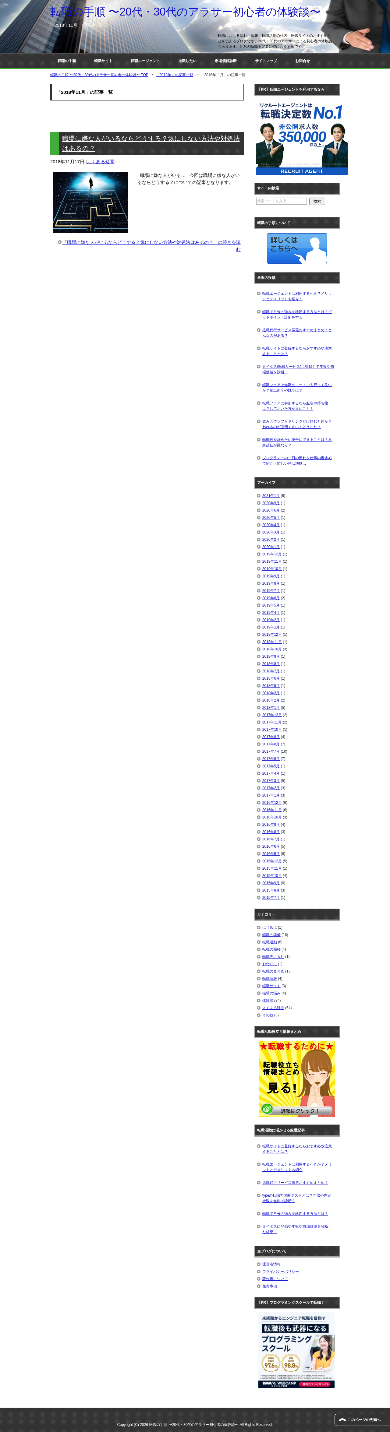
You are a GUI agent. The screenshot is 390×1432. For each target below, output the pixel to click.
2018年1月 (271, 707)
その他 (267, 1015)
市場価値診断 (226, 61)
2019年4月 (271, 612)
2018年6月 (271, 678)
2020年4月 (271, 525)
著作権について (275, 1279)
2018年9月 (271, 656)
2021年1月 (271, 496)
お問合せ (302, 61)
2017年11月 (272, 722)
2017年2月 (271, 788)
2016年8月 (271, 832)
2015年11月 (272, 868)
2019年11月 (272, 561)
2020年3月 (271, 532)
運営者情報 (271, 1264)
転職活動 (269, 942)
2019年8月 (271, 583)
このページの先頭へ (364, 1420)
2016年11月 (272, 810)
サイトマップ (266, 61)
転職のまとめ (273, 971)
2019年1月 (271, 627)
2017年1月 (271, 795)
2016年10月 (272, 817)
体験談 (267, 1000)
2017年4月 (271, 773)
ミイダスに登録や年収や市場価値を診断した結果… (297, 1229)
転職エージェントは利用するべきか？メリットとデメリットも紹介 (297, 1167)
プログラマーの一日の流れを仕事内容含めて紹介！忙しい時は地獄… (297, 461)
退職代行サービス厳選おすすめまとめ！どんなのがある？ (297, 333)
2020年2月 (271, 539)
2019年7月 (271, 591)
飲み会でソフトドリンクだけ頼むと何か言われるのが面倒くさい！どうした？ (297, 424)
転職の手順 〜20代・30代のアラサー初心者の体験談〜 (185, 11)
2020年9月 (271, 503)
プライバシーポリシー (280, 1271)
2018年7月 (271, 671)
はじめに (269, 927)
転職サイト (103, 61)
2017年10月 (272, 729)
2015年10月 (272, 876)
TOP (99, 75)
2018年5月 (271, 686)
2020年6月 (271, 510)
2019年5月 (271, 605)
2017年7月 (271, 751)
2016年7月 (271, 839)
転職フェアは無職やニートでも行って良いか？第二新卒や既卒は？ (297, 387)
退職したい (187, 61)
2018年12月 (272, 634)
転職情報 (269, 978)
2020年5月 (271, 517)
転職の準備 (271, 935)
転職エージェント (145, 61)
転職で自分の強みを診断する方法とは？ (295, 1214)
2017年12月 (272, 715)
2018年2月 (271, 700)
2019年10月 (272, 569)
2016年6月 (271, 846)
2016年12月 (272, 802)
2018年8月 (271, 664)
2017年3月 (271, 781)
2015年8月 (271, 890)
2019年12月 (272, 554)
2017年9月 (271, 737)
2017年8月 (271, 744)
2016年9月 (271, 824)
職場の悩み (271, 993)
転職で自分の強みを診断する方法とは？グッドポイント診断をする (297, 314)
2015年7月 (271, 897)
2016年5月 (271, 854)
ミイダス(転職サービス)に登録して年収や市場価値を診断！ (298, 369)
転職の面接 (271, 949)
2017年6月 (271, 759)
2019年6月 (271, 598)
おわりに (269, 964)
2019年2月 (271, 620)
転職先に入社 (273, 957)
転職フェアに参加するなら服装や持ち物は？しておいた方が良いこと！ (295, 406)
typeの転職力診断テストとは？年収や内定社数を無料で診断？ (297, 1198)
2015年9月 (271, 883)
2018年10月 (272, 649)
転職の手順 (67, 61)
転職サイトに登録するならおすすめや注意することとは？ (297, 351)
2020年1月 (271, 547)
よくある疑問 (100, 161)
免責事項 (269, 1286)
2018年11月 (272, 642)
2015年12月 (272, 861)
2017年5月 (271, 766)
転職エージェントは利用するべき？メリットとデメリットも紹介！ (297, 296)
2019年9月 (271, 576)
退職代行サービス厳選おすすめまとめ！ (295, 1182)
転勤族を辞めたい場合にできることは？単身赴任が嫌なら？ (297, 442)
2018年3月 (271, 693)
